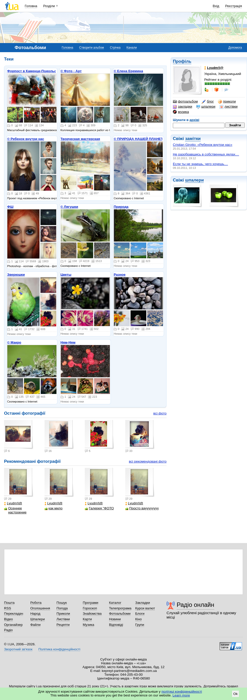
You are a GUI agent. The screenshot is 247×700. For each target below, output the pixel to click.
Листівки (63, 619)
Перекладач (13, 613)
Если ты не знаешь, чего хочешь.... (200, 164)
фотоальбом (185, 101)
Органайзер (13, 625)
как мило (54, 508)
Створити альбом (91, 47)
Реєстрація (233, 6)
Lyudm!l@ (13, 503)
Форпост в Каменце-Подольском (34, 71)
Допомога (235, 47)
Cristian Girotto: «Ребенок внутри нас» (202, 145)
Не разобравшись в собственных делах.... (206, 154)
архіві (194, 120)
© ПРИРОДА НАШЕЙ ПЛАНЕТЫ (140, 139)
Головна (31, 6)
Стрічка (115, 47)
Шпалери (37, 619)
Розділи (49, 6)
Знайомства (92, 613)
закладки (182, 107)
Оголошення (40, 608)
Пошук (61, 603)
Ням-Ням (67, 342)
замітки (193, 138)
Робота (36, 603)
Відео (8, 619)
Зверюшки (16, 274)
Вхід (216, 6)
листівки (228, 107)
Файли (35, 625)
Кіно (138, 619)
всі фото (160, 413)
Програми (90, 603)
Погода (62, 608)
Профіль (182, 61)
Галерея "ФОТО (99, 508)
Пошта (9, 603)
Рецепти (63, 625)
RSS (7, 608)
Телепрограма (120, 608)
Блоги (140, 613)
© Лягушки (69, 207)
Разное (120, 274)
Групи (139, 625)
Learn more (181, 695)
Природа (121, 207)
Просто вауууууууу (142, 508)
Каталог (115, 603)
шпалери (205, 107)
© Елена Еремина (128, 71)
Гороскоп (90, 608)
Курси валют (145, 608)
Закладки (142, 603)
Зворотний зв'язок (18, 649)
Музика (88, 625)
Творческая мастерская (80, 139)
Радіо (8, 630)
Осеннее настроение (15, 510)
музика (181, 112)
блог (208, 101)
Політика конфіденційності (59, 649)
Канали (132, 47)
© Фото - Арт (71, 71)
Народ (35, 613)
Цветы (65, 274)
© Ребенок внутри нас (25, 139)
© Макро (14, 342)
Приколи (63, 613)
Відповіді (116, 625)
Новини (115, 619)
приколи (227, 101)
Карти (87, 619)
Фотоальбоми (120, 613)
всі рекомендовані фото (148, 461)
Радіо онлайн (195, 604)
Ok (235, 694)
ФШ (10, 207)
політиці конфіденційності (181, 691)
